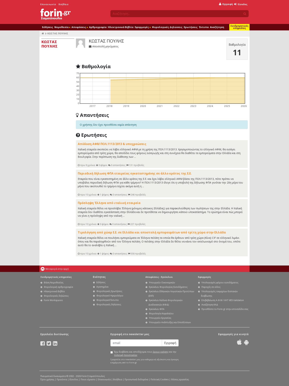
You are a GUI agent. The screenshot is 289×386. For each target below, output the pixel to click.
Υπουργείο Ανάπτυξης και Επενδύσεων (170, 322)
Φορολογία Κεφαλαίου (161, 313)
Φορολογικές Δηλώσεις (167, 27)
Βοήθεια (63, 4)
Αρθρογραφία (98, 27)
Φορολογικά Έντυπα (107, 300)
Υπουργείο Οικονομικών (162, 282)
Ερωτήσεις (191, 27)
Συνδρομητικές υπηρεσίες (239, 27)
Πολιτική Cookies (160, 379)
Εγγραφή (226, 4)
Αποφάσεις (80, 27)
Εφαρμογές (143, 27)
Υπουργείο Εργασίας (160, 317)
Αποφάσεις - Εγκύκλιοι (159, 277)
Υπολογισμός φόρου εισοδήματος (219, 282)
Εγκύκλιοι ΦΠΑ (156, 309)
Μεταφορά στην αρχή (57, 268)
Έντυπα (204, 27)
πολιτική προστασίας (125, 355)
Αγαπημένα (102, 286)
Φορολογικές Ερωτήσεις (109, 291)
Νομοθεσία (62, 27)
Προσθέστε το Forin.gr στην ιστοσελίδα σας (224, 309)
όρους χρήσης (160, 351)
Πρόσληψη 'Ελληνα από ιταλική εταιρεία (109, 203)
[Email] (136, 342)
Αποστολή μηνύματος (103, 46)
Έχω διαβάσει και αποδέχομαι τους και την (145, 353)
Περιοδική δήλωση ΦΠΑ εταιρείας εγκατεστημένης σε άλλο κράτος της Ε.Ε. (134, 173)
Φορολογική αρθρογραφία (58, 287)
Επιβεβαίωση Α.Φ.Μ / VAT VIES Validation (222, 300)
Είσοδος (240, 4)
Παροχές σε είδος (210, 287)
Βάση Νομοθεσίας (53, 282)
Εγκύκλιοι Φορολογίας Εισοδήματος (168, 287)
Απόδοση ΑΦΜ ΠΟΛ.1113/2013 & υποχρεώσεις (112, 144)
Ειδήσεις (47, 27)
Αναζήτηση (217, 27)
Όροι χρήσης (47, 379)
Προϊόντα (62, 379)
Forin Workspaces (53, 300)
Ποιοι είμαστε (88, 379)
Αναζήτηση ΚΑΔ (209, 304)
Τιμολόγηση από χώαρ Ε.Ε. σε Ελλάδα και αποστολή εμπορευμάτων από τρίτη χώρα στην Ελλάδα (152, 232)
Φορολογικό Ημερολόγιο (109, 295)
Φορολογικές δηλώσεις (56, 295)
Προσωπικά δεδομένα (136, 379)
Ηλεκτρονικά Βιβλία (120, 27)
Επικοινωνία (48, 4)
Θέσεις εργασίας (180, 379)
